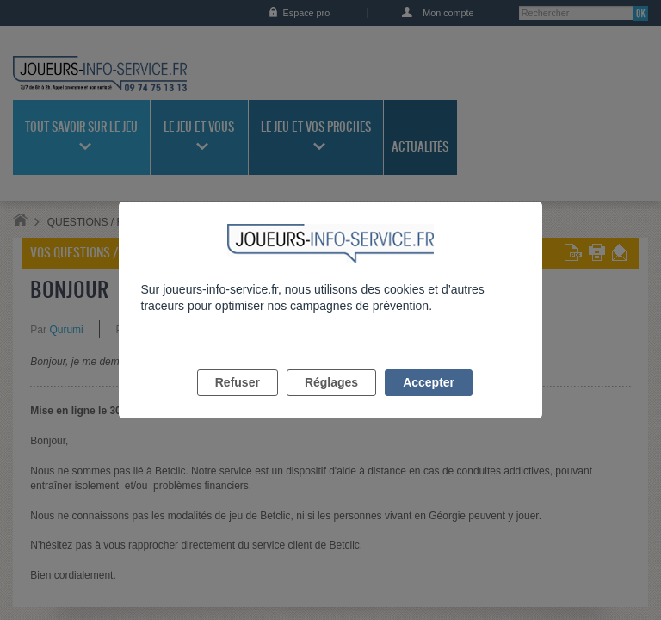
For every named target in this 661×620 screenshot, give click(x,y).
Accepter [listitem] (428, 402)
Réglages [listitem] (331, 402)
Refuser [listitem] (237, 402)
